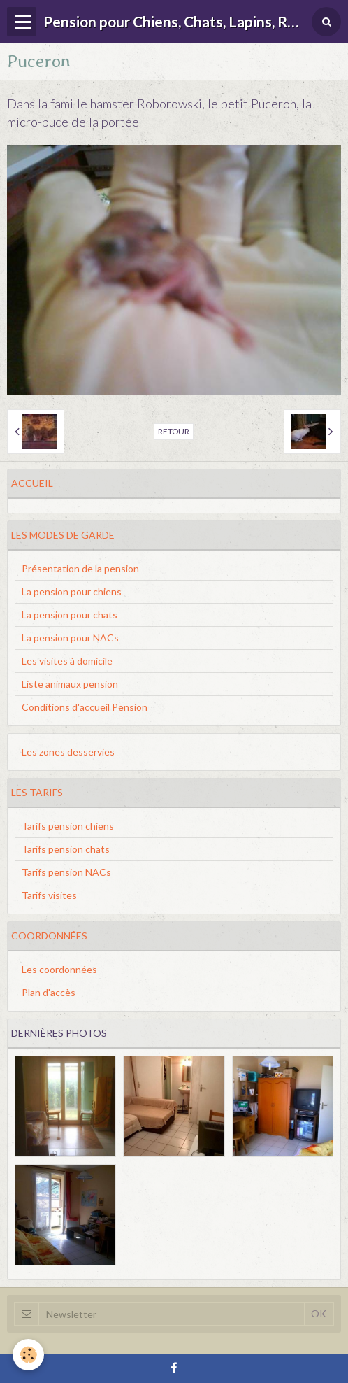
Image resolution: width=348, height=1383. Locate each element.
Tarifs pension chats (66, 849)
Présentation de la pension (80, 568)
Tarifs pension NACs (66, 872)
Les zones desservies (68, 752)
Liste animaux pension (70, 684)
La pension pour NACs (70, 638)
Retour (173, 431)
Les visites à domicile (67, 661)
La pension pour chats (69, 614)
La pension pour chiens (72, 591)
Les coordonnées (59, 969)
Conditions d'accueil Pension (84, 707)
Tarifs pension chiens (68, 826)
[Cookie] (28, 1354)
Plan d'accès (48, 992)
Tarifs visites (49, 895)
